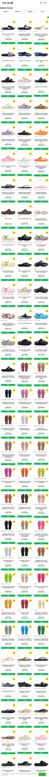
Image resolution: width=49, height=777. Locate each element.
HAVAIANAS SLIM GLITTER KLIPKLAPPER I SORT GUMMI (8, 535)
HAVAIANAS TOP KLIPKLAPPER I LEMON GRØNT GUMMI (8, 587)
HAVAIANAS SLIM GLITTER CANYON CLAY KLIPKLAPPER (8, 508)
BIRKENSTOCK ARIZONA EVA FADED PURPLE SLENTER (24, 114)
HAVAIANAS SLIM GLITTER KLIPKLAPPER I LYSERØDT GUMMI (41, 508)
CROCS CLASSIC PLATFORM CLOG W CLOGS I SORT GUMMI (41, 298)
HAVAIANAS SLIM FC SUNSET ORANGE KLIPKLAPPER (24, 482)
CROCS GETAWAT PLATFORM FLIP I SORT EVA (24, 350)
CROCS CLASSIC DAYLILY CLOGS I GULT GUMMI (8, 272)
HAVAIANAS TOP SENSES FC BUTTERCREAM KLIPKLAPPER (41, 613)
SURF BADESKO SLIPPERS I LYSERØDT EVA (41, 745)
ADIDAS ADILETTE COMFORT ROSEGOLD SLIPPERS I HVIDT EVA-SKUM (41, 35)
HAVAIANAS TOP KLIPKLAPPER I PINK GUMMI (41, 587)
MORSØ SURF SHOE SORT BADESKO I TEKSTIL (24, 692)
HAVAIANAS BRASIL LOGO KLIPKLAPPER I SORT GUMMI (8, 403)
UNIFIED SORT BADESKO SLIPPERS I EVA (41, 771)
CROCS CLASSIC (8, 218)
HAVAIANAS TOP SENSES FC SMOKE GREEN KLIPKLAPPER (8, 640)
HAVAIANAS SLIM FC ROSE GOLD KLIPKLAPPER (41, 455)
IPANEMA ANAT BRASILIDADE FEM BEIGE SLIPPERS (8, 666)
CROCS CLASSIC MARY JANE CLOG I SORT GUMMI (41, 272)
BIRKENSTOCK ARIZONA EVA (41, 87)
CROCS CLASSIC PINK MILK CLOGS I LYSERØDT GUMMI (8, 298)
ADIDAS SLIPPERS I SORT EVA (8, 60)
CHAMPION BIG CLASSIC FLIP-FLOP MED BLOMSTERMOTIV (8, 193)
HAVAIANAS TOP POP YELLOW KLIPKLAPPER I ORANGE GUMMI (8, 613)
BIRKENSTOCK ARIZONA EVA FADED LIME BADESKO (8, 114)
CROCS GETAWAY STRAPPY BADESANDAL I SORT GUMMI (8, 377)
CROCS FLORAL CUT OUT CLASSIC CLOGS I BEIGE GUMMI (8, 350)
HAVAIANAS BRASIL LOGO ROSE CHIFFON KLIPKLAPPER (41, 403)
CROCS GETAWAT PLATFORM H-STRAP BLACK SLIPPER (41, 350)
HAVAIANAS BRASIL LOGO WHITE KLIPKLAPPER (24, 429)
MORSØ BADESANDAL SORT (8, 691)
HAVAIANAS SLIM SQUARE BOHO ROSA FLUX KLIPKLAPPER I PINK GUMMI (41, 535)
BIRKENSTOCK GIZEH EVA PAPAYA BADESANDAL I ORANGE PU (41, 167)
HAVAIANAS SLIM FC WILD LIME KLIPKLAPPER (41, 482)
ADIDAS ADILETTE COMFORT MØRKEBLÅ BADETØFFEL (24, 35)
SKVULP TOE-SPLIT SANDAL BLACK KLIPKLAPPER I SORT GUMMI (8, 718)
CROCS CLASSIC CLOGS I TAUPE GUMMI (41, 245)
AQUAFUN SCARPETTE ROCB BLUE (41, 61)
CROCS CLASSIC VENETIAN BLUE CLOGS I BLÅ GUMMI (41, 324)
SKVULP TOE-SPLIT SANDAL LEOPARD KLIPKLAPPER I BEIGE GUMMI (41, 718)
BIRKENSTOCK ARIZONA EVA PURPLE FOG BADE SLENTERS (8, 140)
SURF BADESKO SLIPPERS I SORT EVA (8, 771)
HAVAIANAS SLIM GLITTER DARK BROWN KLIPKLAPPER (24, 508)
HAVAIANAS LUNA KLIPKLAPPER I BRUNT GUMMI (41, 429)
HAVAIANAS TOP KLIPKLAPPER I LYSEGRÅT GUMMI (25, 587)
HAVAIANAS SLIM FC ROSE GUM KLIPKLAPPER (8, 482)
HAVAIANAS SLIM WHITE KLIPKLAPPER (8, 561)
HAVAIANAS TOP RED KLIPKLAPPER (24, 613)
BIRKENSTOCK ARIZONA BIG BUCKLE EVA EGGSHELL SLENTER (24, 88)
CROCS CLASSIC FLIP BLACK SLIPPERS (24, 272)
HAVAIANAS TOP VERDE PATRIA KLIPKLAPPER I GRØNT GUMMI (41, 640)
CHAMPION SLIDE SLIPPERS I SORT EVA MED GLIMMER (24, 193)
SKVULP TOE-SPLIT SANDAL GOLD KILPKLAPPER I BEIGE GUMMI (24, 718)
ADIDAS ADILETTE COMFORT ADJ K (8, 35)
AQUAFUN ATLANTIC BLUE (24, 60)
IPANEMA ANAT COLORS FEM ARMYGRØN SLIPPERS (24, 666)
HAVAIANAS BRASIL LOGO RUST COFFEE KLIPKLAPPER (8, 429)
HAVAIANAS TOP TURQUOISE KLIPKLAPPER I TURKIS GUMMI (24, 640)
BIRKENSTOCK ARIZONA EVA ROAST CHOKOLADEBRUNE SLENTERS (24, 140)
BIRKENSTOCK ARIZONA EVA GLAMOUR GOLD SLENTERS (41, 114)
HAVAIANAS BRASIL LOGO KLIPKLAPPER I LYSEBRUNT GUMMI (41, 377)
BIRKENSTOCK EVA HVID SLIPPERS (24, 167)
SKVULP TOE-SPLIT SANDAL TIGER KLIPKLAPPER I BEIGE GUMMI (8, 745)
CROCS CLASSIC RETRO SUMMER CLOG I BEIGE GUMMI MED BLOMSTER (8, 324)
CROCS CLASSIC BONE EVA (8, 245)
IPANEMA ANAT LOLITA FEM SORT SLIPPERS (41, 666)
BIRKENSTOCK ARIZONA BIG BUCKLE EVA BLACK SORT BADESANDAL (8, 88)
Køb (8, 43)
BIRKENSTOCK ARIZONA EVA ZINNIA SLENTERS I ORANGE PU (41, 140)
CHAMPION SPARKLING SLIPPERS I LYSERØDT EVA (41, 193)
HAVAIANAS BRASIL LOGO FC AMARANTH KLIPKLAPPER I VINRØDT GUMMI (24, 377)
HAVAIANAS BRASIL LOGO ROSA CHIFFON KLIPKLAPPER (25, 403)
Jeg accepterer (42, 774)
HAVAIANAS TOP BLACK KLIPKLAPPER (24, 561)
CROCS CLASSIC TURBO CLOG (24, 323)
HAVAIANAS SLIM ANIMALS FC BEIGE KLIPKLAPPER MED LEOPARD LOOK (8, 456)
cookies (7, 773)
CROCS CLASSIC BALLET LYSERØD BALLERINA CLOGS (41, 219)
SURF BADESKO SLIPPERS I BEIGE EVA (25, 745)
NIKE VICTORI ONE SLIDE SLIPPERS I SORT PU (41, 692)
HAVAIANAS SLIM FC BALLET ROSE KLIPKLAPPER (24, 455)
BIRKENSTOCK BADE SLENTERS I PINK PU (8, 167)
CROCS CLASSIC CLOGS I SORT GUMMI (25, 245)
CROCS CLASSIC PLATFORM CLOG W (24, 298)
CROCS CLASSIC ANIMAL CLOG (25, 218)
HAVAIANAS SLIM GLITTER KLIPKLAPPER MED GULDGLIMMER (25, 535)
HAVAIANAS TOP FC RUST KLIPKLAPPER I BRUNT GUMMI (41, 561)
